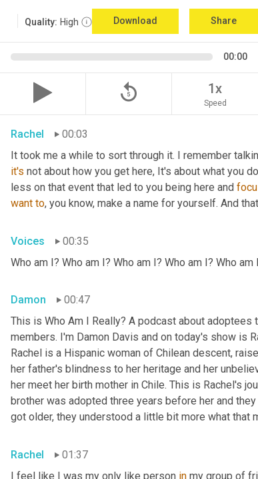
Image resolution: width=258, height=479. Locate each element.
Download (135, 20)
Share (224, 20)
